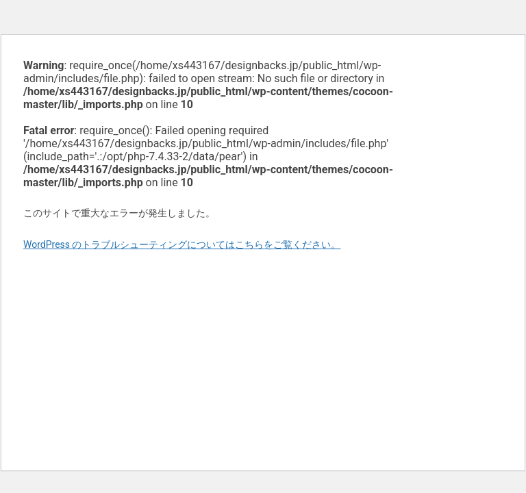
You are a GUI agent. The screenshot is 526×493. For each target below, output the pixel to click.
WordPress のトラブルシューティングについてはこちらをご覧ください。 (182, 244)
